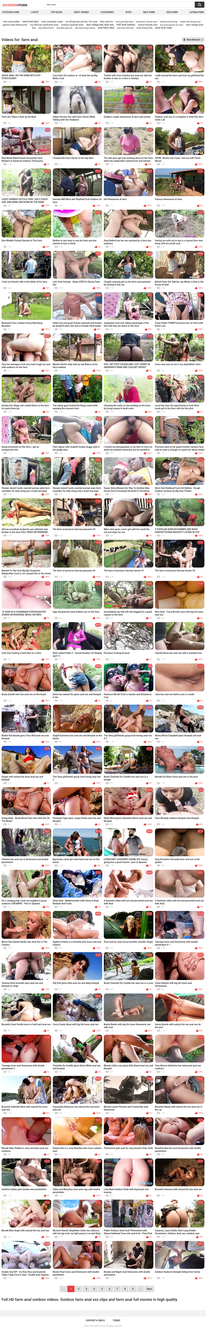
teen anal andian (11, 21)
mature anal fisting (168, 21)
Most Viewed (81, 12)
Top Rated (56, 12)
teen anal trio (106, 21)
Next (149, 1289)
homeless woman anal (146, 21)
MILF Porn (149, 12)
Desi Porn (172, 12)
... (140, 1289)
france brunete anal (147, 24)
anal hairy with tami (125, 28)
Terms (116, 1320)
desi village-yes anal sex (100, 24)
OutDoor (14, 5)
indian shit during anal (190, 21)
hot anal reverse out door (171, 25)
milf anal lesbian (126, 24)
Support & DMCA (95, 1320)
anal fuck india (163, 27)
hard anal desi (31, 21)
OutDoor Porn (99, 1326)
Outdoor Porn (10, 12)
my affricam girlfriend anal (44, 24)
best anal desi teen (124, 21)
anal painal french (46, 28)
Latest (35, 12)
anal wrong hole (145, 28)
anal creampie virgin (52, 21)
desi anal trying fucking (85, 28)
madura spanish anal (72, 24)
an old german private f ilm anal (81, 21)
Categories (107, 12)
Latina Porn (196, 12)
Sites (128, 12)
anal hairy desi (106, 27)
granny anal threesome (15, 24)
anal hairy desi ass (64, 28)
